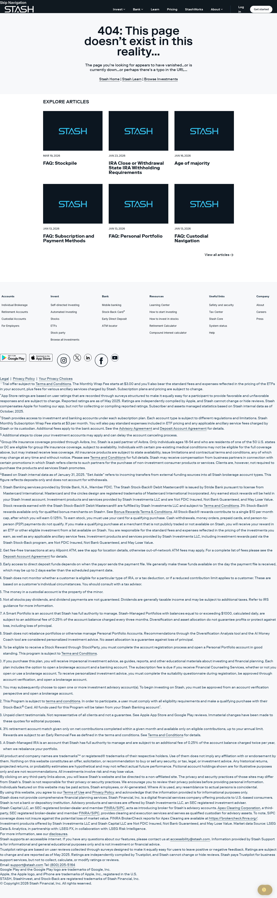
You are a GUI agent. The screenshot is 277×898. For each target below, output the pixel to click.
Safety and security (221, 305)
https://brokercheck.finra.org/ (233, 818)
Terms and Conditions (53, 384)
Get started (261, 9)
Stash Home (109, 79)
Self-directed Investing (65, 305)
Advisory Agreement (135, 428)
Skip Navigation (13, 3)
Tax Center (216, 311)
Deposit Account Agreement (183, 428)
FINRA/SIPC (114, 808)
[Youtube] (115, 360)
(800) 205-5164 (62, 865)
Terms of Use (73, 792)
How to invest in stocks (164, 318)
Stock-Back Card (113, 311)
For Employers (10, 325)
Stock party (58, 332)
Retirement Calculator (163, 325)
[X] (77, 360)
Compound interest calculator (168, 332)
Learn (155, 9)
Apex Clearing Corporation (239, 808)
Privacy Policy (24, 379)
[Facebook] (101, 360)
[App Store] (41, 358)
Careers (261, 311)
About (260, 305)
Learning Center (159, 305)
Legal (4, 379)
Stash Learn (132, 79)
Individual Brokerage (15, 305)
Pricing (172, 9)
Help (212, 332)
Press (259, 318)
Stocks (55, 318)
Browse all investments (65, 339)
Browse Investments (161, 79)
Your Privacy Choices (56, 379)
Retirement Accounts (15, 311)
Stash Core (216, 318)
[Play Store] (13, 358)
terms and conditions (63, 701)
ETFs (54, 325)
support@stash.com (26, 865)
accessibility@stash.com (190, 839)
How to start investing (163, 311)
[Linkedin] (88, 360)
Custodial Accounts (14, 318)
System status (218, 325)
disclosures (58, 834)
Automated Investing (64, 311)
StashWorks (194, 9)
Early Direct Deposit (114, 318)
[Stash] (19, 9)
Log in (241, 9)
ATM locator (109, 325)
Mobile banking (111, 305)
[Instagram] (63, 360)
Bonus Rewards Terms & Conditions (143, 512)
